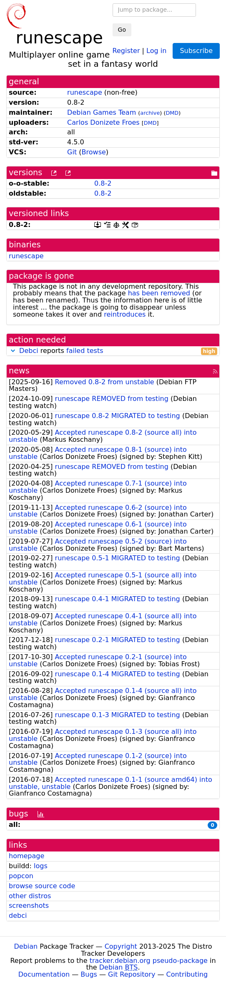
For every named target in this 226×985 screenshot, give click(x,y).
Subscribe (196, 51)
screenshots (29, 905)
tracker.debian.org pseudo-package (149, 961)
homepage (26, 856)
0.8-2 (102, 183)
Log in (156, 50)
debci (18, 916)
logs (41, 866)
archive (150, 113)
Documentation (44, 974)
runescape (84, 92)
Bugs (88, 974)
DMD (172, 113)
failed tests (84, 351)
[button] (13, 351)
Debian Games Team (101, 112)
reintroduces (125, 314)
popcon (21, 876)
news (19, 370)
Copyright (121, 946)
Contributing (187, 974)
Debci (28, 351)
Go (122, 29)
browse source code (42, 886)
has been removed (159, 293)
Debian (26, 946)
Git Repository (131, 974)
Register (126, 50)
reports (113, 351)
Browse (94, 152)
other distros (30, 896)
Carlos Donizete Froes (103, 122)
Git (72, 152)
